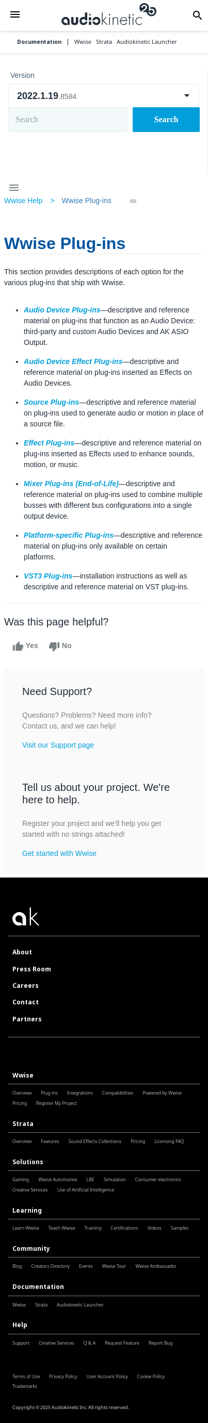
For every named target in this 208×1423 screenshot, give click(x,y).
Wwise (23, 1075)
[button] (15, 15)
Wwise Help (23, 200)
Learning (27, 1210)
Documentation (39, 42)
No (60, 646)
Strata (23, 1123)
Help (19, 1324)
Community (31, 1248)
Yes (25, 646)
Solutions (27, 1161)
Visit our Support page (58, 745)
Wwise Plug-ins (86, 200)
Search (166, 119)
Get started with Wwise (59, 853)
